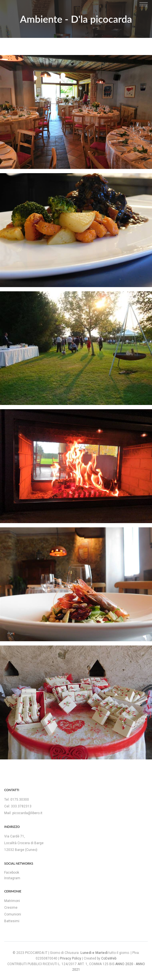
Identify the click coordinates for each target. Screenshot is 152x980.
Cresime (10, 908)
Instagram (12, 878)
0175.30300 (19, 800)
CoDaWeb (108, 958)
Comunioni (12, 914)
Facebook (11, 872)
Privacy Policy (70, 958)
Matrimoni (12, 901)
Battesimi (11, 921)
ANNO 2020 (124, 964)
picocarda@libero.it (27, 813)
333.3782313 (21, 806)
